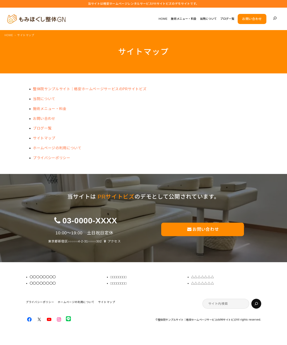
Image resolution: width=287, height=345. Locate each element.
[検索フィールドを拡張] (275, 18)
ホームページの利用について (57, 148)
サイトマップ (44, 138)
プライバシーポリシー (51, 158)
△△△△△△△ (202, 277)
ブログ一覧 (42, 128)
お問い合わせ (252, 19)
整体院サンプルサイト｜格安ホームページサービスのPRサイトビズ (89, 89)
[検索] (256, 304)
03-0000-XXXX (89, 220)
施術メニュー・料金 (50, 109)
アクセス (114, 241)
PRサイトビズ (116, 197)
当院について (44, 99)
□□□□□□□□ (118, 277)
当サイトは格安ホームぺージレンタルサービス (143, 4)
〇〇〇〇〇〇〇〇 (43, 277)
